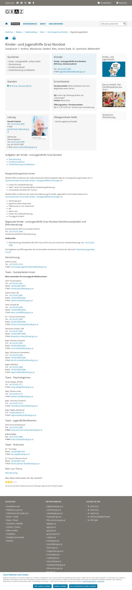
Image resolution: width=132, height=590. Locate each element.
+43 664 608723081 (18, 298)
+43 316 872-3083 (16, 331)
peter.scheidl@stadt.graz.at (22, 312)
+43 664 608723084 (18, 369)
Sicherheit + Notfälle (15, 523)
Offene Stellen (12, 530)
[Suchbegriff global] (112, 24)
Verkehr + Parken (13, 527)
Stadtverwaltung (31, 32)
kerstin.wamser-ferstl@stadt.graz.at (25, 463)
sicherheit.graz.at (54, 510)
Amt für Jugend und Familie (57, 32)
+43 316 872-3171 (16, 384)
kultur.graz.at (52, 547)
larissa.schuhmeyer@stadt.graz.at (24, 324)
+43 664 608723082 (18, 322)
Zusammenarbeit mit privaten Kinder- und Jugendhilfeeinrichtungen (32, 180)
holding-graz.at (53, 541)
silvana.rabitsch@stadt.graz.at (25, 147)
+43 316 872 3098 (16, 231)
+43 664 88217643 (18, 461)
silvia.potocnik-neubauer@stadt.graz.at (26, 430)
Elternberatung (15, 64)
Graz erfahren (56, 24)
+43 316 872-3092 (16, 307)
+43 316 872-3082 (16, 319)
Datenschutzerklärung (89, 581)
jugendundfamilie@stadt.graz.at (72, 71)
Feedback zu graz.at (14, 510)
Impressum (100, 581)
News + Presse (12, 520)
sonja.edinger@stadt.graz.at (22, 387)
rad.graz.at (51, 537)
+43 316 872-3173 (16, 394)
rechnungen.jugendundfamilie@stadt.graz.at (29, 267)
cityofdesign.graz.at (55, 513)
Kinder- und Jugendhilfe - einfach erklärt (25, 61)
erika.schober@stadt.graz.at (22, 439)
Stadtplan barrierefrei (15, 537)
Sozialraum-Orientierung (109, 116)
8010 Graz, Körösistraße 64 (19, 86)
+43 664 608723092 (18, 310)
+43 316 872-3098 (17, 142)
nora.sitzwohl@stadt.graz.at (22, 348)
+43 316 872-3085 (16, 427)
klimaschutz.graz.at (55, 568)
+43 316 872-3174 (16, 403)
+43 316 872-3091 (16, 283)
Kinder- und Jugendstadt (108, 58)
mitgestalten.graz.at (55, 551)
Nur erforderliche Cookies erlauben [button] (83, 586)
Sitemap (10, 541)
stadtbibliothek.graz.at (56, 565)
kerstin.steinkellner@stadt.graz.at (24, 360)
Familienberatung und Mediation (22, 70)
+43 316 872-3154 (16, 264)
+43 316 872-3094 (16, 355)
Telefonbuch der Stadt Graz (18, 513)
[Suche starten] (125, 24)
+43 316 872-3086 (16, 437)
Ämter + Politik (12, 517)
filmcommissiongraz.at (56, 520)
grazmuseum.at (53, 534)
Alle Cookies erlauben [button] (42, 586)
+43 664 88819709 (18, 451)
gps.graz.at (51, 530)
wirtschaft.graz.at (54, 561)
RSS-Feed (94, 520)
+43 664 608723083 (18, 334)
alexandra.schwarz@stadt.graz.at (24, 336)
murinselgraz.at (53, 554)
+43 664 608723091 (18, 286)
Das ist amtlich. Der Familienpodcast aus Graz (112, 87)
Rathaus (15, 24)
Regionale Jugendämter (79, 32)
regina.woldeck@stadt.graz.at (23, 372)
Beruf (43, 24)
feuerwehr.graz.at (54, 517)
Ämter (42, 32)
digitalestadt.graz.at (55, 506)
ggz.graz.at (51, 527)
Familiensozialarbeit (17, 67)
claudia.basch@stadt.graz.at (22, 288)
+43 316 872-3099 (64, 69)
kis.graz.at (51, 571)
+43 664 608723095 (18, 346)
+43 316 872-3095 (16, 343)
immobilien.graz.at (54, 544)
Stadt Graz (9, 3)
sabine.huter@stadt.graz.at (22, 300)
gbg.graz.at (51, 523)
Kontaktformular (13, 506)
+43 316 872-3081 (16, 295)
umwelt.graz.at (53, 558)
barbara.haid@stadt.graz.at (22, 396)
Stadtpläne (11, 534)
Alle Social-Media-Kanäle (100, 517)
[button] (123, 3)
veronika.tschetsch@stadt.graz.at (24, 406)
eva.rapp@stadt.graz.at (20, 454)
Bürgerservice (30, 24)
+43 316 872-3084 (16, 367)
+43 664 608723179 (16, 412)
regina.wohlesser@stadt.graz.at (23, 415)
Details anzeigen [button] (60, 586)
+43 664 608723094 (18, 357)
